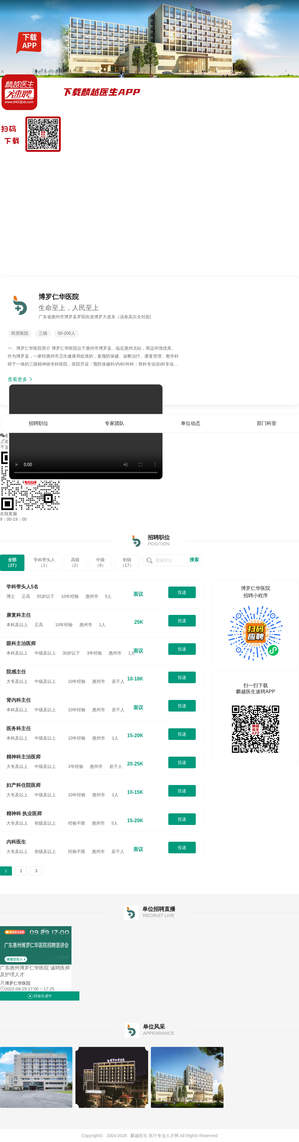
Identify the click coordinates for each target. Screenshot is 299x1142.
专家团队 (235, 159)
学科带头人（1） (44, 562)
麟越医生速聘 (13, 159)
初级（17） (127, 562)
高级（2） (75, 562)
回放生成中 (40, 996)
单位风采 (290, 159)
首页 (203, 159)
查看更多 (20, 379)
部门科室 (272, 159)
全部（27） (12, 562)
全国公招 (49, 159)
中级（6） (100, 562)
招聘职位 (217, 159)
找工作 (33, 159)
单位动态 (254, 159)
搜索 (194, 559)
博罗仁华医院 (18, 983)
